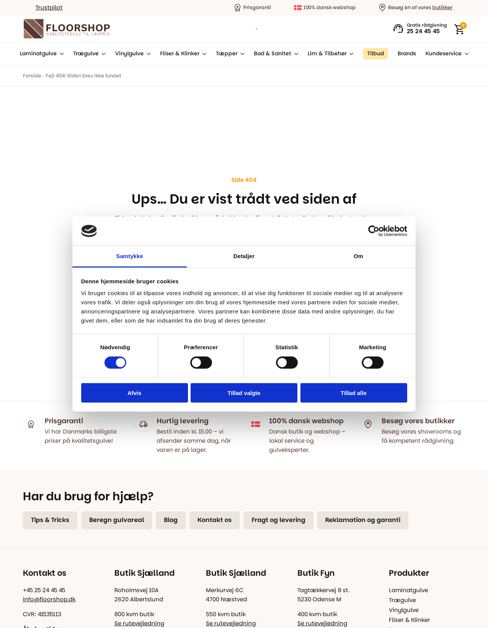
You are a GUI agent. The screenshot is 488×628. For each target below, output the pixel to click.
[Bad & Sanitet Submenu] (294, 54)
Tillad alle (353, 393)
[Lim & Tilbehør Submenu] (350, 54)
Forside (32, 75)
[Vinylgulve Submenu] (147, 54)
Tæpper (227, 53)
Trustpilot (49, 7)
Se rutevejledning (139, 623)
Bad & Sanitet (272, 53)
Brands (407, 53)
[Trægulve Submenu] (102, 54)
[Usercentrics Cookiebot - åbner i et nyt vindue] (373, 231)
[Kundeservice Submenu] (465, 54)
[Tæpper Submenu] (241, 54)
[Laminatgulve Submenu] (60, 54)
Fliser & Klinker (179, 53)
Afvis (134, 393)
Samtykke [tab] (129, 256)
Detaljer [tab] (244, 256)
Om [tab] (358, 256)
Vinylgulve (129, 53)
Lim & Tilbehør (327, 53)
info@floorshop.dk (49, 599)
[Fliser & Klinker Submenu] (202, 54)
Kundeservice (443, 53)
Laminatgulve (38, 53)
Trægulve (86, 53)
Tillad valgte (244, 393)
